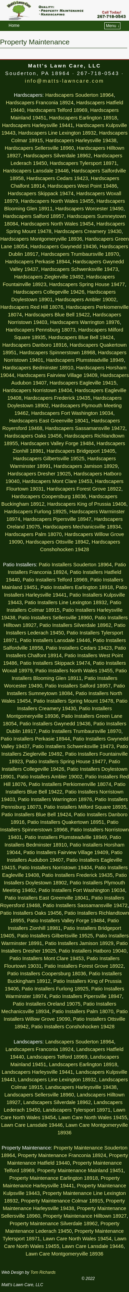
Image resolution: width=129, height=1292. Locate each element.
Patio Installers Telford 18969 (55, 579)
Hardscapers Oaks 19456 (32, 436)
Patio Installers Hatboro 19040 (92, 951)
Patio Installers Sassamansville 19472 (85, 905)
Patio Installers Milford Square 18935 (85, 807)
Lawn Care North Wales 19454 (77, 1238)
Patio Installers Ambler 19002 (50, 776)
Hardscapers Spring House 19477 (87, 284)
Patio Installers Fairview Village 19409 (65, 852)
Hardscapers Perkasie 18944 (37, 261)
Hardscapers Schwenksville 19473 (79, 269)
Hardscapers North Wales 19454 (57, 224)
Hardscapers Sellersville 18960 (39, 148)
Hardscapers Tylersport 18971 (83, 163)
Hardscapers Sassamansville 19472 (85, 428)
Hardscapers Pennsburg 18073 (40, 330)
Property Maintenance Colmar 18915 (62, 1201)
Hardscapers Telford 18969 (57, 110)
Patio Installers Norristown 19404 (55, 867)
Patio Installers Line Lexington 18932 (65, 602)
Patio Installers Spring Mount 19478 (73, 701)
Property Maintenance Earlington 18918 (53, 1178)
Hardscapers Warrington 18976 (85, 322)
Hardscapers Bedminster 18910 (38, 367)
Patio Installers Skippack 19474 (55, 663)
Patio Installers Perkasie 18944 (35, 739)
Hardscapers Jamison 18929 (86, 466)
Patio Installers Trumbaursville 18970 (80, 731)
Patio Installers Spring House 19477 (66, 761)
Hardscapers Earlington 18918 (83, 117)
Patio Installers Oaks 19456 (30, 913)
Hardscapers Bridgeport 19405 (81, 451)
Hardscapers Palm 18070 (33, 534)
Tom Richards (43, 1272)
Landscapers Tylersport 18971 (76, 1110)
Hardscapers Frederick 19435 (57, 398)
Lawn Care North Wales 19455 (92, 1117)
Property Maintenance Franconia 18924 (62, 1155)
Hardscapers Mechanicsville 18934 (82, 526)
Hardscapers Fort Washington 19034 (72, 413)
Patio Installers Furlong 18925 (55, 988)
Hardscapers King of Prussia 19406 (87, 504)
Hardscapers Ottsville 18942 (57, 542)
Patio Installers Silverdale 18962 (75, 625)
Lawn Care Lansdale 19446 (31, 1125)
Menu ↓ (112, 25)
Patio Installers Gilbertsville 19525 (55, 935)
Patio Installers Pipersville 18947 (85, 996)
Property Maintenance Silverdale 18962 (54, 1223)
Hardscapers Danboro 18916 (34, 345)
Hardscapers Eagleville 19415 (82, 383)
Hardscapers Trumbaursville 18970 (80, 254)
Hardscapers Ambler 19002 (86, 299)
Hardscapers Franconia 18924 (39, 102)
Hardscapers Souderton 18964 (79, 95)
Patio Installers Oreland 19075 (46, 1004)
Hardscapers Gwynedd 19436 (63, 246)
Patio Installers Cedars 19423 (79, 648)
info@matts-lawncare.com (64, 81)
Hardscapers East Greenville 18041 (49, 420)
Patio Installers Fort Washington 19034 (82, 890)
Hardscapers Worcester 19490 (89, 208)
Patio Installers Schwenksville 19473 (73, 746)
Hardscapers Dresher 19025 (39, 473)
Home (14, 25)
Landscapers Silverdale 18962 (57, 1102)
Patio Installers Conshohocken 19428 (73, 1026)
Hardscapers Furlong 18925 (35, 511)
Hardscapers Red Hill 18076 (31, 307)
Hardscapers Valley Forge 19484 (57, 443)
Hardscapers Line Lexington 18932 (57, 133)
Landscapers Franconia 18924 (39, 1049)
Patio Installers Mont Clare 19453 (47, 958)
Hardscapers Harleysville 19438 (81, 140)
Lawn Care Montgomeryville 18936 (64, 1254)
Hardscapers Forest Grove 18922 (84, 489)
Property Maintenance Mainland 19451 (80, 1170)
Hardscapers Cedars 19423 (57, 178)
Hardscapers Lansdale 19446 (36, 171)
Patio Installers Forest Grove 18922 (84, 966)
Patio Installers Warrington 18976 (55, 799)
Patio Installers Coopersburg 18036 (46, 973)
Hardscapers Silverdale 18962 (57, 155)
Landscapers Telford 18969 (57, 1057)
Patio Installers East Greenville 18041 (47, 898)
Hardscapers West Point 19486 (82, 186)
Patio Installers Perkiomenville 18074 (70, 784)
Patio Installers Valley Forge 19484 (66, 920)
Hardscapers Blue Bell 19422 (57, 314)
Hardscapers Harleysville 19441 (37, 125)
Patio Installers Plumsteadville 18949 (66, 837)
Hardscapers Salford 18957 (33, 216)
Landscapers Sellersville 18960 (39, 1094)
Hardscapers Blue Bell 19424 (81, 337)
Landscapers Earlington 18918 (83, 1064)
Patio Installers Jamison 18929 (79, 943)
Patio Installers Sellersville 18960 (55, 617)
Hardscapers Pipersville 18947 (57, 519)
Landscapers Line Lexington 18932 (57, 1079)
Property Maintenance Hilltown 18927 (85, 1216)
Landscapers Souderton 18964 (79, 1041)
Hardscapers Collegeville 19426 (48, 292)
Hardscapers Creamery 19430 (87, 231)
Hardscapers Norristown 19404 (37, 390)
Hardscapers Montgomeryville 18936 (41, 239)
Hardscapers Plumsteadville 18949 (85, 360)
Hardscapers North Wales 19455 (57, 201)
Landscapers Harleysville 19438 (81, 1087)
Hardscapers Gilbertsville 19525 (49, 458)
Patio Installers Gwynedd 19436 (55, 723)
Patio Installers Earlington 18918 (76, 587)
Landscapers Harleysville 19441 (37, 1072)
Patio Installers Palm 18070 (82, 1011)
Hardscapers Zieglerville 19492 (48, 277)
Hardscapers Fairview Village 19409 (57, 375)
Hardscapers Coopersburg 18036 (49, 496)
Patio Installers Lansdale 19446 (55, 640)
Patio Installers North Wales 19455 (74, 670)
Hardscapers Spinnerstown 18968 (57, 352)
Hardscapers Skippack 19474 (40, 193)
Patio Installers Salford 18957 (77, 686)
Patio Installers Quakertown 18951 (65, 822)
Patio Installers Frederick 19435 (77, 875)
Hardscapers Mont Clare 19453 (57, 481)
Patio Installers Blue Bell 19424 (36, 814)
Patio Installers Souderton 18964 (75, 564)
